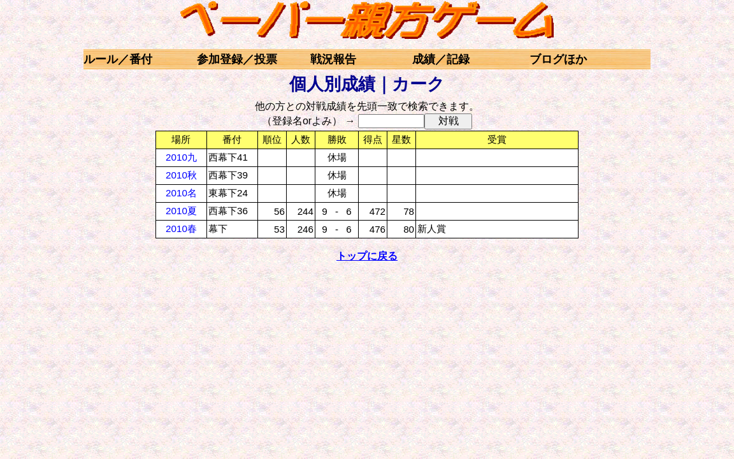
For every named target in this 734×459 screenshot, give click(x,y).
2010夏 (181, 210)
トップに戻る (367, 256)
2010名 (181, 192)
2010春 (181, 228)
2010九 (181, 157)
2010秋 (181, 175)
